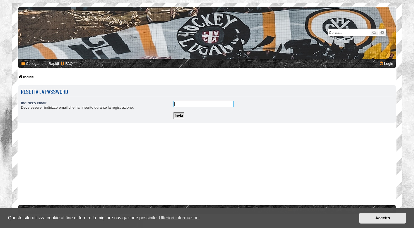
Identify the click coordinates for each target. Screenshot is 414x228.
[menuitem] (66, 64)
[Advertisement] (207, 164)
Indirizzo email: (34, 103)
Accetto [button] (382, 218)
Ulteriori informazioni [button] (179, 217)
